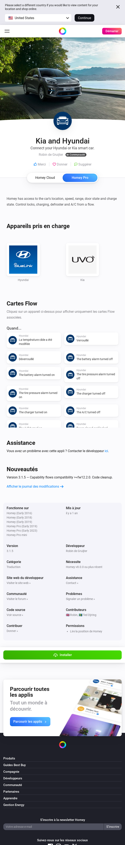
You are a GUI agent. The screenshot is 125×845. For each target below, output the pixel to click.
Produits (9, 758)
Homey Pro (80, 178)
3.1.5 (10, 551)
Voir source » (15, 615)
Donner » (12, 631)
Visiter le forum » (17, 599)
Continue (84, 18)
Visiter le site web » (19, 583)
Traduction (14, 567)
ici (106, 451)
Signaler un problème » (80, 599)
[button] (38, 18)
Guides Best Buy (14, 765)
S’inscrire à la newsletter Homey (62, 820)
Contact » (72, 583)
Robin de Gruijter (76, 551)
